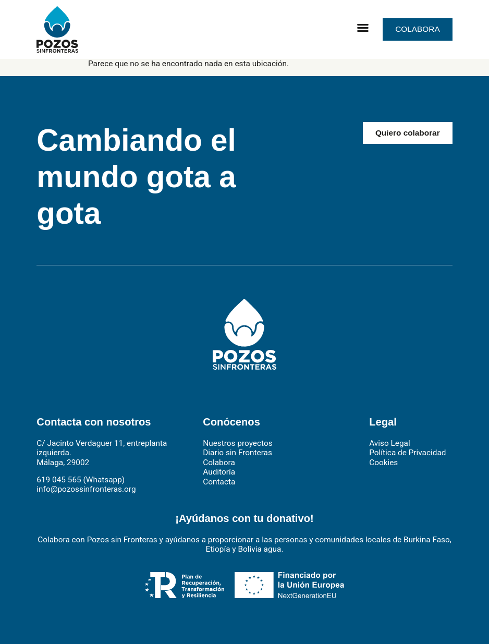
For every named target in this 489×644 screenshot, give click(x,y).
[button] (362, 27)
